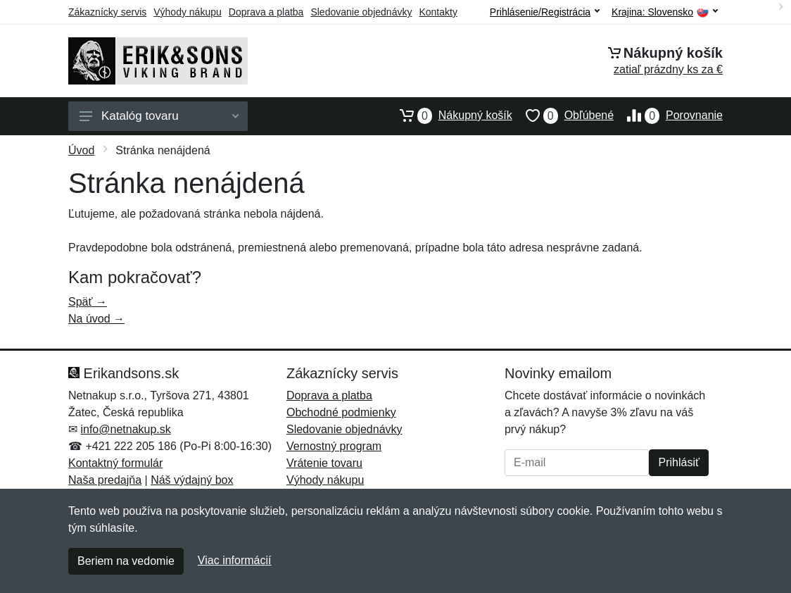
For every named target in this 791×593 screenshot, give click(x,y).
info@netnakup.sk (125, 429)
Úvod (81, 150)
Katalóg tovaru (159, 116)
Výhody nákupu (187, 12)
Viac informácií (235, 560)
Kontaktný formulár (115, 463)
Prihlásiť (678, 462)
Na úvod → (96, 319)
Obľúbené (563, 115)
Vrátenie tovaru (324, 463)
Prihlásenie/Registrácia (545, 12)
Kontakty (438, 12)
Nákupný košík (449, 115)
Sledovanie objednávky (361, 12)
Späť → (87, 302)
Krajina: (665, 12)
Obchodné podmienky (341, 412)
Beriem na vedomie (126, 561)
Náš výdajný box (192, 480)
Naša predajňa (104, 480)
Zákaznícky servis (107, 12)
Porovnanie (668, 115)
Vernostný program (333, 446)
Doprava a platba (266, 12)
